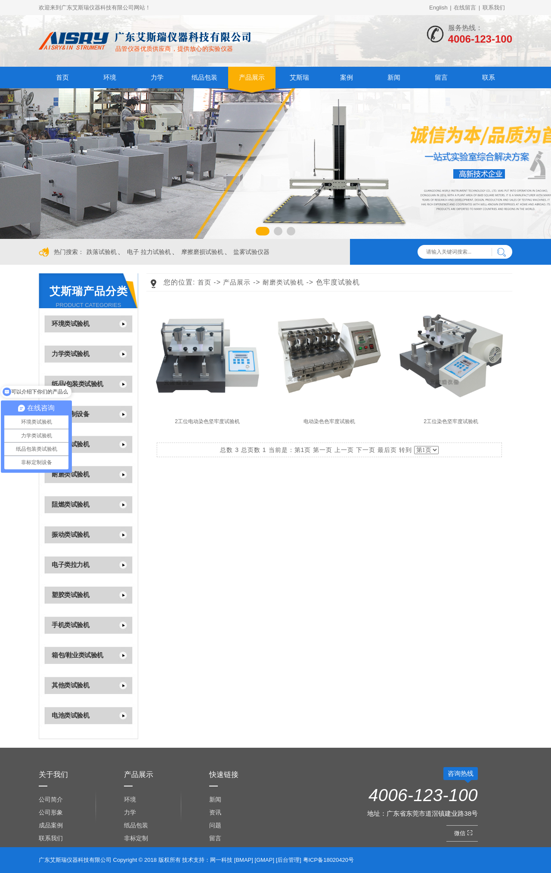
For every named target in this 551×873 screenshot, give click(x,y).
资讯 (215, 812)
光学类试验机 (70, 444)
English (438, 7)
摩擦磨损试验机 (202, 251)
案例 (346, 77)
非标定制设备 (70, 414)
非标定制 (136, 838)
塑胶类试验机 (70, 594)
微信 (464, 833)
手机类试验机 (70, 624)
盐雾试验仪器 (251, 251)
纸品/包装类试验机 (77, 383)
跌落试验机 (102, 251)
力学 (157, 77)
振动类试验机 (70, 534)
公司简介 (51, 799)
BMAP (243, 860)
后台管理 (288, 860)
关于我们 (53, 775)
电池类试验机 (70, 715)
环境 (109, 77)
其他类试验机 (70, 685)
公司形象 (51, 812)
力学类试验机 (70, 353)
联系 (488, 77)
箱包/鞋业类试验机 (77, 655)
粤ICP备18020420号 (328, 860)
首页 (62, 77)
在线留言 (465, 7)
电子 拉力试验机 (149, 251)
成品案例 (51, 825)
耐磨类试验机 (70, 474)
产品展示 (252, 77)
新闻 (393, 77)
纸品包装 (204, 77)
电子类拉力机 (70, 564)
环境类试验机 (70, 323)
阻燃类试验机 (70, 504)
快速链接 (223, 775)
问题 (215, 825)
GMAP (264, 860)
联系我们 (494, 7)
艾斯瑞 (299, 77)
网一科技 (221, 860)
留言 (441, 77)
